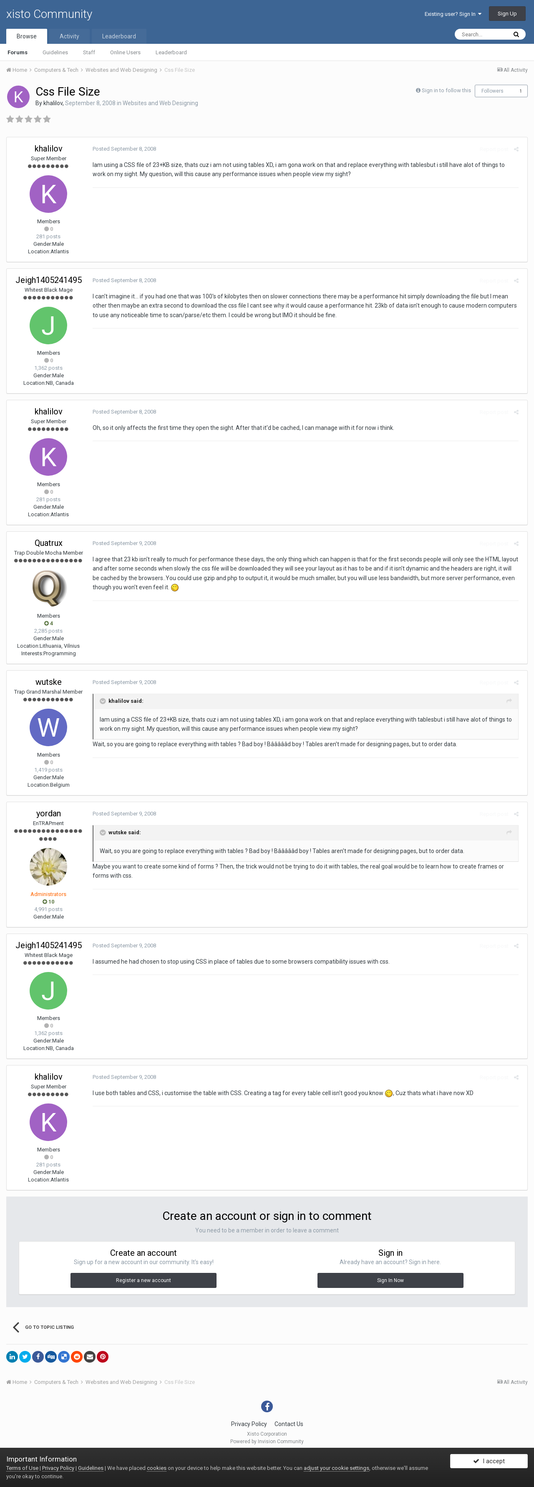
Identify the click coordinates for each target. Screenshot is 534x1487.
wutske (48, 682)
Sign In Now (390, 1280)
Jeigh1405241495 (48, 280)
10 (48, 902)
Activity (69, 36)
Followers (492, 91)
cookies (156, 1468)
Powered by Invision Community (267, 1441)
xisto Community (49, 14)
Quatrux (49, 543)
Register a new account (143, 1280)
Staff (89, 52)
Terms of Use (22, 1468)
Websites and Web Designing (160, 103)
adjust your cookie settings (336, 1468)
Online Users (125, 52)
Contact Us (289, 1424)
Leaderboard (171, 52)
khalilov (53, 103)
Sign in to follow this (446, 90)
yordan (48, 813)
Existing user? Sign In (453, 14)
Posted (122, 149)
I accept (489, 1463)
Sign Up (507, 13)
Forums (18, 52)
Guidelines (55, 52)
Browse (27, 36)
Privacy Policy (249, 1424)
